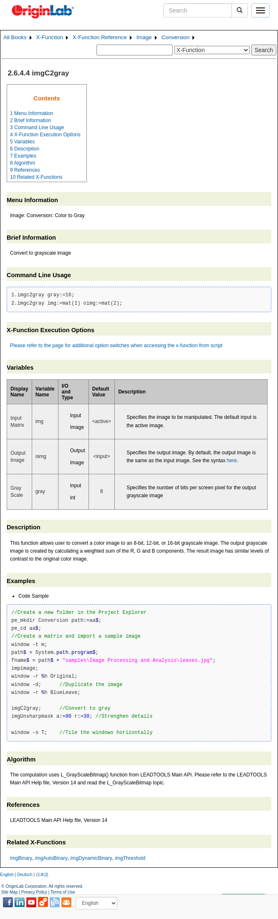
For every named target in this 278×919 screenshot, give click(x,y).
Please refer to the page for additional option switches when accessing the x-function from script (116, 345)
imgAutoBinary (51, 858)
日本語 (42, 874)
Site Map (9, 892)
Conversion (176, 37)
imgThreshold (130, 858)
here (232, 460)
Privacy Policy (34, 892)
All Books (15, 37)
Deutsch (25, 874)
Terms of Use (63, 892)
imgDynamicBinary (91, 858)
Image (144, 37)
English (7, 874)
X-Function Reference (100, 37)
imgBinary (21, 858)
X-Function (49, 37)
